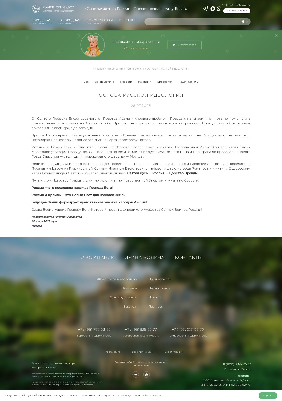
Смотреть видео (184, 45)
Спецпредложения (123, 297)
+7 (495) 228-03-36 (188, 329)
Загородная (71, 22)
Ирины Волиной (136, 48)
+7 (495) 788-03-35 (94, 329)
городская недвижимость (94, 336)
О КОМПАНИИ (97, 258)
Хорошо (268, 395)
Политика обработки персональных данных (141, 362)
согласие (82, 395)
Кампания (144, 82)
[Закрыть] (276, 35)
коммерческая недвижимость (187, 336)
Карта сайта (113, 352)
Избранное (129, 20)
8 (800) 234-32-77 (237, 364)
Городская (43, 22)
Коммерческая (101, 22)
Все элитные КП (174, 352)
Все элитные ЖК (142, 352)
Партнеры (156, 306)
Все (86, 82)
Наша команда (159, 288)
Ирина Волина (104, 82)
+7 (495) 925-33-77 (235, 5)
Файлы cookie (141, 366)
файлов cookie (151, 395)
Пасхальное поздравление (136, 41)
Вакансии (130, 306)
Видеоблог (164, 82)
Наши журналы (188, 82)
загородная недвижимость (141, 336)
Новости (126, 82)
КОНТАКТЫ (188, 258)
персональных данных (122, 395)
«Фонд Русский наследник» (117, 279)
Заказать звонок (237, 11)
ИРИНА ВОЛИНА (145, 258)
